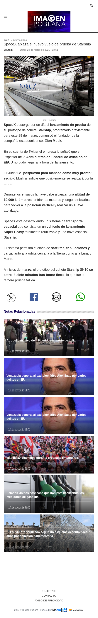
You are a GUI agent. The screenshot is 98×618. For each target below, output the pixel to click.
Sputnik (8, 49)
